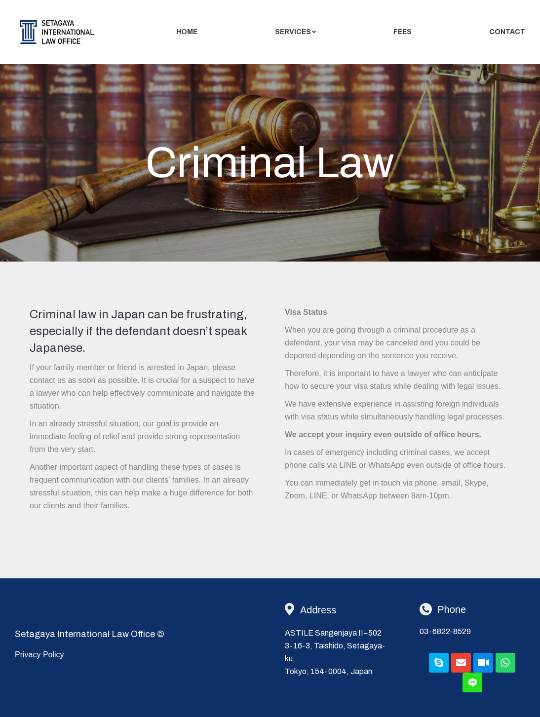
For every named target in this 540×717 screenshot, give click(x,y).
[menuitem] (186, 32)
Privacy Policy (39, 654)
